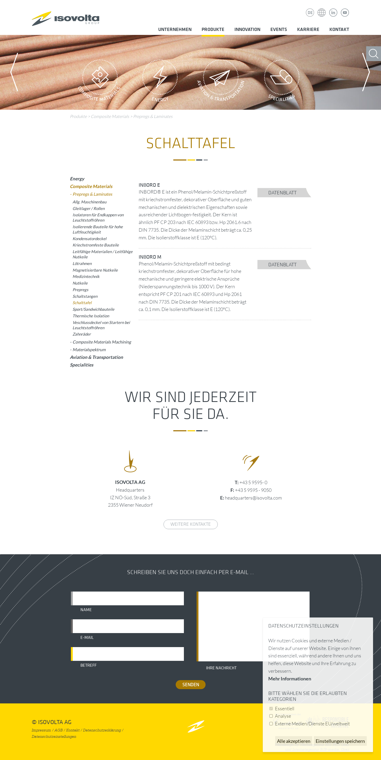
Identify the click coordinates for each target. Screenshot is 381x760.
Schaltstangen (84, 296)
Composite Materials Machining (101, 341)
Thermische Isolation (90, 315)
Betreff (88, 665)
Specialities (282, 81)
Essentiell (284, 708)
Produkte (213, 29)
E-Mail (87, 637)
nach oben (196, 726)
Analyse (283, 716)
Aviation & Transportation (221, 81)
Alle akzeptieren (293, 741)
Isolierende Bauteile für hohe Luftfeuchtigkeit (97, 229)
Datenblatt (282, 193)
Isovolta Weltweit (321, 8)
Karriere (308, 29)
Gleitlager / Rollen (88, 208)
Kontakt (339, 29)
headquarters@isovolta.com (253, 498)
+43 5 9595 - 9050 (253, 490)
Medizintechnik (85, 276)
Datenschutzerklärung (102, 730)
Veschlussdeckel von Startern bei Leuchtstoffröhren (101, 325)
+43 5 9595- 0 (253, 482)
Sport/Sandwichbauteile (93, 309)
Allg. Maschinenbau (89, 201)
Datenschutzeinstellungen (54, 737)
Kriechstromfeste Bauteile (95, 244)
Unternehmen (175, 29)
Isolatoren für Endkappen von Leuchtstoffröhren (98, 217)
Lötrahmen (82, 263)
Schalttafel (82, 302)
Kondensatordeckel (89, 238)
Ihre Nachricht (221, 668)
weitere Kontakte (190, 524)
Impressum (41, 730)
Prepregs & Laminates (153, 116)
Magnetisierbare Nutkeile (95, 270)
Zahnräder (81, 334)
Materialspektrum (89, 349)
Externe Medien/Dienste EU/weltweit (312, 723)
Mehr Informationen (289, 678)
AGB (59, 730)
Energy (160, 81)
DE (310, 12)
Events (278, 29)
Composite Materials (99, 81)
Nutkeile (80, 283)
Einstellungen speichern (340, 741)
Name (86, 609)
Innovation (247, 29)
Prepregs (80, 289)
